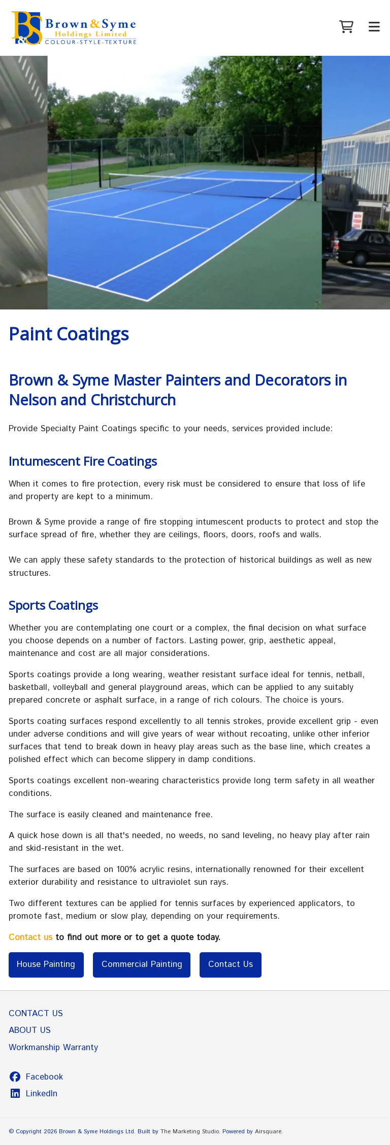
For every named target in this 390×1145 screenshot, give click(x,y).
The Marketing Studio (189, 1131)
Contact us (30, 937)
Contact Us (230, 964)
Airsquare (268, 1131)
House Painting (46, 964)
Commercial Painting (142, 964)
